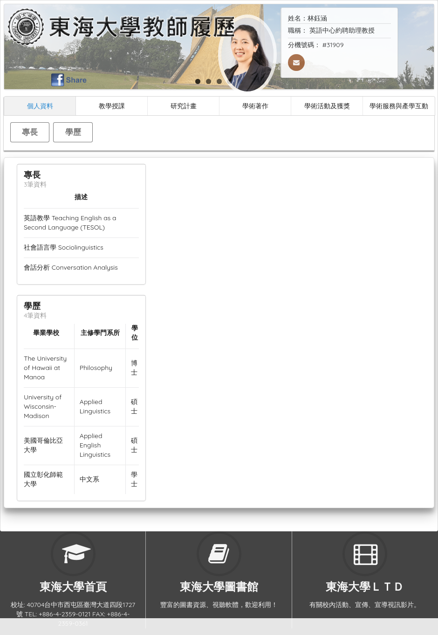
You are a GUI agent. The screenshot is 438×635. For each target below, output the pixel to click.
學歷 (73, 132)
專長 (30, 132)
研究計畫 (184, 106)
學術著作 (255, 106)
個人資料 (40, 106)
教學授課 (112, 106)
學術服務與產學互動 (399, 106)
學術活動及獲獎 (327, 106)
